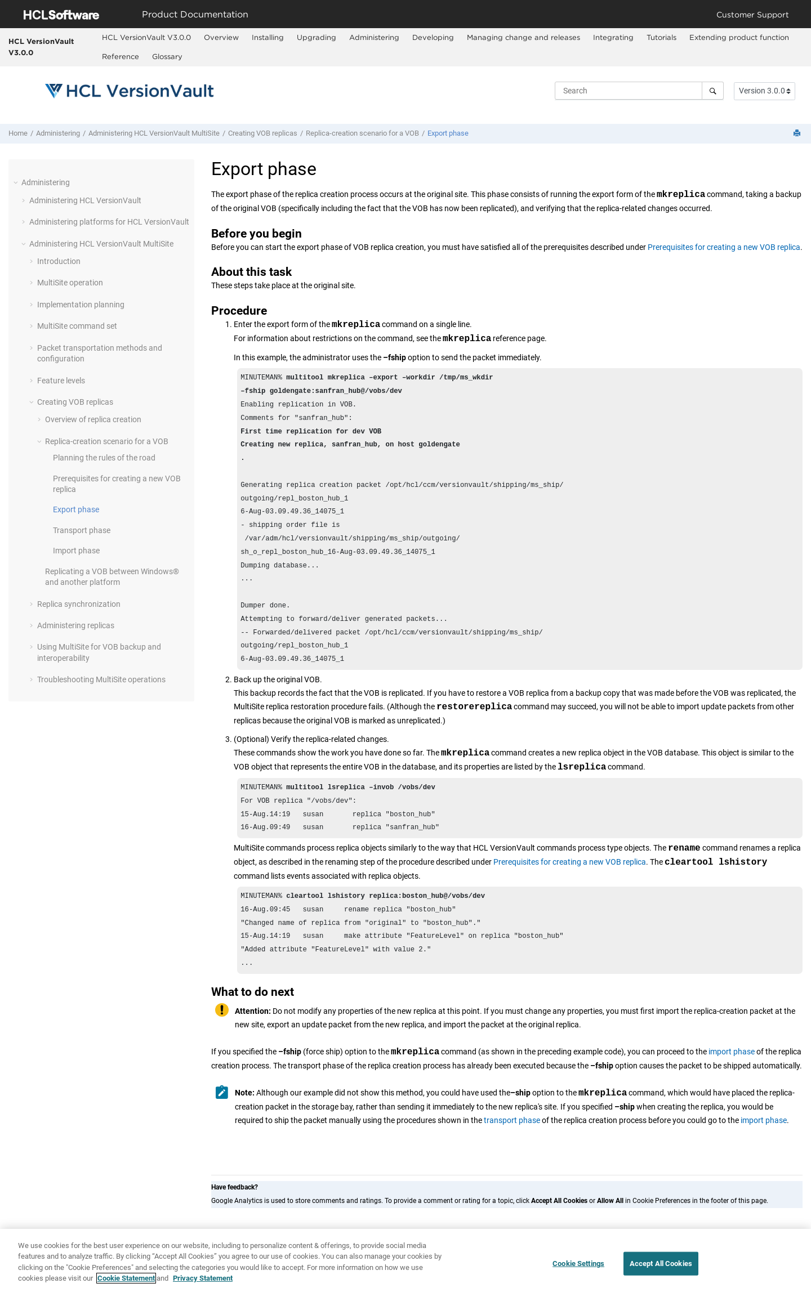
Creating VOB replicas (262, 133)
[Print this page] (798, 134)
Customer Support (752, 14)
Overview (221, 37)
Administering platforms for (109, 221)
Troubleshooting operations (101, 679)
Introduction (59, 261)
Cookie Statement (126, 1282)
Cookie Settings (578, 1267)
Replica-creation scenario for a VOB (362, 133)
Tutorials (661, 37)
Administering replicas (75, 625)
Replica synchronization (79, 604)
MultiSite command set (77, 325)
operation (70, 282)
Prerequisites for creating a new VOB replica (724, 247)
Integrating (613, 37)
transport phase (512, 1156)
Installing (268, 37)
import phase (731, 1087)
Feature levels (61, 380)
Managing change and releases (523, 37)
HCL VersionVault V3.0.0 (41, 46)
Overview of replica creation (93, 419)
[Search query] (639, 91)
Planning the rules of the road (104, 457)
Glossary (167, 56)
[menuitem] (147, 37)
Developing (433, 37)
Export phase (448, 133)
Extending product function (739, 37)
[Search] (713, 91)
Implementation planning (80, 304)
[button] (16, 182)
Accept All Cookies (661, 1267)
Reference (120, 56)
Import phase (76, 550)
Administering (374, 37)
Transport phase (81, 530)
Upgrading (316, 37)
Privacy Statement (203, 1282)
